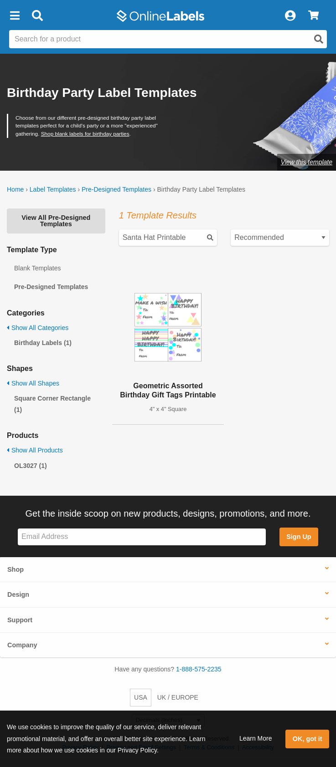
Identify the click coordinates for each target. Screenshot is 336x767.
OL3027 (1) (30, 465)
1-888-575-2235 (199, 669)
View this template (306, 162)
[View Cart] (313, 16)
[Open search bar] (37, 16)
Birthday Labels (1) (43, 342)
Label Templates (53, 189)
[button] (15, 16)
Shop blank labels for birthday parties (85, 134)
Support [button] (19, 620)
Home (15, 189)
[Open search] (318, 39)
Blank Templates (37, 268)
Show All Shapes (33, 383)
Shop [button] (15, 569)
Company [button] (22, 645)
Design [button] (18, 594)
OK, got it (307, 738)
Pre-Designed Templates (116, 189)
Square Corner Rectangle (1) (52, 404)
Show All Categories (37, 327)
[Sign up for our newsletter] (142, 536)
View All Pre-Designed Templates (55, 221)
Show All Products (35, 450)
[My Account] (290, 16)
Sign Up (298, 536)
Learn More (255, 738)
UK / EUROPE (177, 697)
